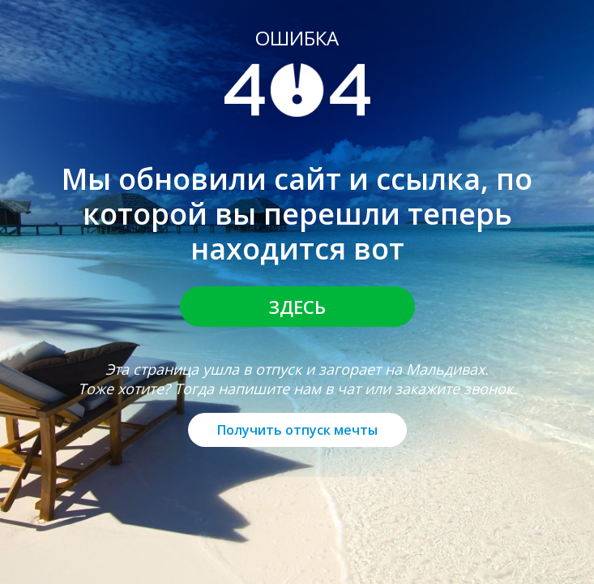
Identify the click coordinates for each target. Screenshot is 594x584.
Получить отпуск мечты (297, 430)
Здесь (297, 306)
